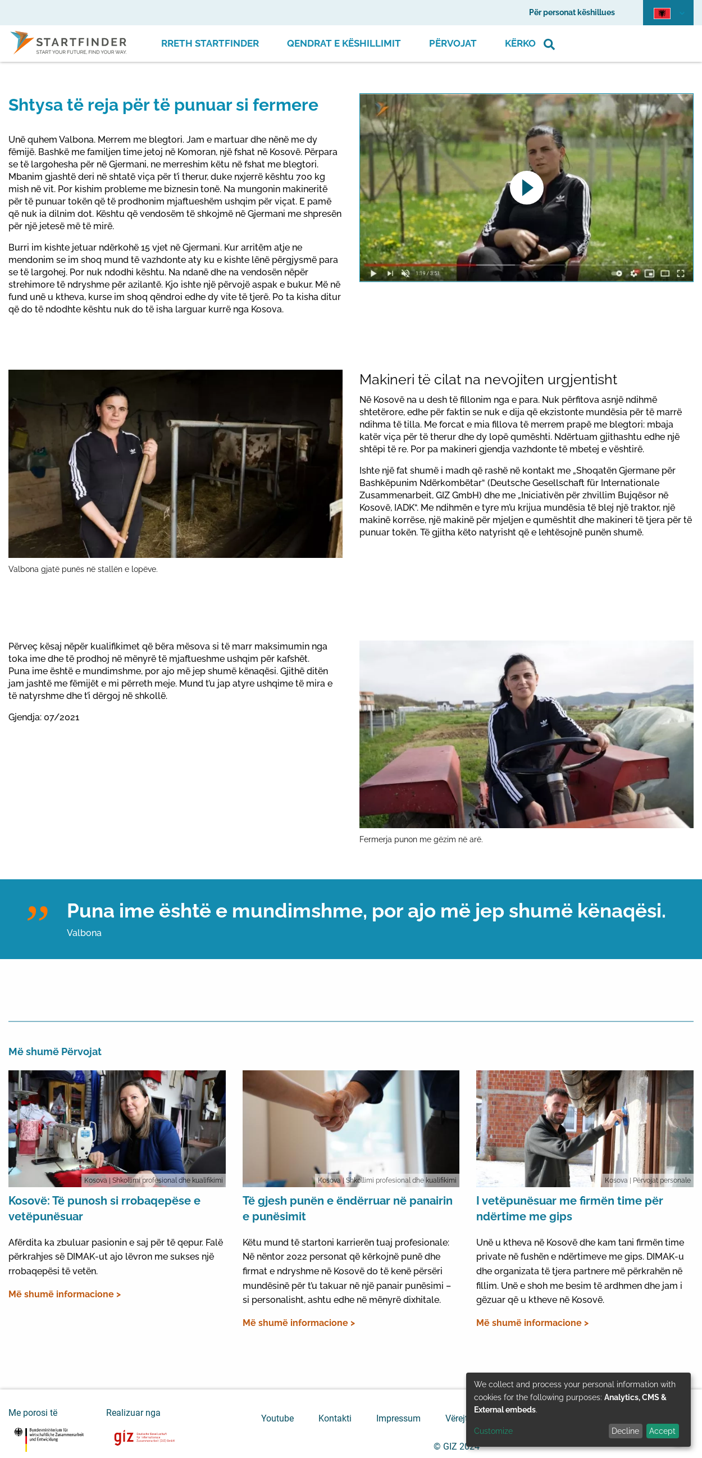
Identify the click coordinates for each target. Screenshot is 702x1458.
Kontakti (335, 1418)
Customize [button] (493, 1431)
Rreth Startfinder (210, 43)
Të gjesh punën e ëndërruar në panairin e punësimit (348, 1208)
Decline (625, 1431)
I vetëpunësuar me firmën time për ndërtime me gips (569, 1208)
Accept (662, 1431)
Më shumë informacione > (64, 1294)
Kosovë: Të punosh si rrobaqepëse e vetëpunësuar (104, 1208)
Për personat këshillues (572, 12)
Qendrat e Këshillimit (344, 43)
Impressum (398, 1418)
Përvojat (453, 43)
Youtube (277, 1418)
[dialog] (578, 1410)
